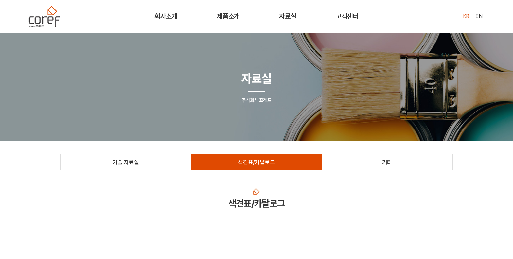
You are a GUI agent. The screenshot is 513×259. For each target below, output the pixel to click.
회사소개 (165, 16)
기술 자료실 (126, 162)
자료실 (287, 16)
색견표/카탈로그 (256, 162)
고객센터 (347, 16)
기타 (387, 162)
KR (466, 16)
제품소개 (228, 16)
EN (478, 16)
